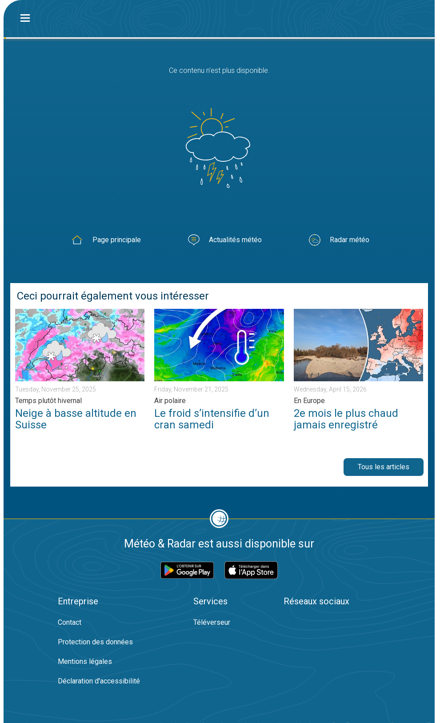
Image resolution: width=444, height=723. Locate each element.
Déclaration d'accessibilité (99, 681)
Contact (69, 622)
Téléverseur (211, 622)
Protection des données (95, 642)
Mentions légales (85, 661)
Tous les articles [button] (383, 467)
